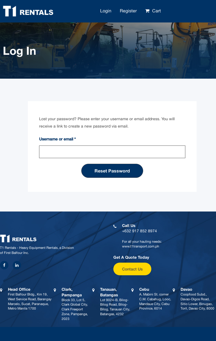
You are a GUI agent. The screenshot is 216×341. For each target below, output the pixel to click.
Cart (156, 10)
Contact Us (132, 269)
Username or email (57, 139)
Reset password (112, 170)
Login (105, 10)
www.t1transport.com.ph (140, 246)
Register (128, 10)
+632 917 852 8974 (139, 231)
